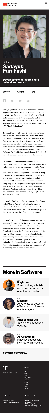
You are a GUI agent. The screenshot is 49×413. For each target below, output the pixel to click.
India (25, 375)
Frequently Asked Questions (11, 402)
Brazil (26, 388)
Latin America (28, 379)
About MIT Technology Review (33, 406)
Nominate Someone (8, 400)
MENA (26, 372)
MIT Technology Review (12, 372)
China (26, 373)
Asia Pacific (27, 377)
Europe (26, 381)
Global (26, 382)
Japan (26, 384)
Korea (26, 386)
